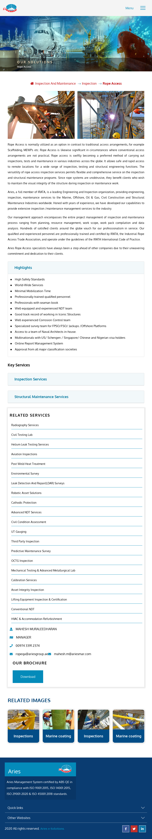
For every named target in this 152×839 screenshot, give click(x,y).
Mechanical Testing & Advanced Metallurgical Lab (43, 569)
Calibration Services (24, 579)
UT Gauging (18, 530)
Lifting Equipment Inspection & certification (39, 598)
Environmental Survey (25, 472)
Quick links (15, 807)
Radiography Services (25, 424)
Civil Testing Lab (21, 433)
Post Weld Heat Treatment (28, 462)
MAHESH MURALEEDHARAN (36, 628)
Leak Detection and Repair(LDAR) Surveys (38, 482)
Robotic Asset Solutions (26, 492)
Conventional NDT (22, 608)
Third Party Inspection (25, 540)
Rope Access (112, 83)
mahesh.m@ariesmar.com (72, 653)
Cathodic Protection (23, 501)
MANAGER (23, 636)
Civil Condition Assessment (28, 521)
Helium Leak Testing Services (30, 443)
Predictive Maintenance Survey (31, 550)
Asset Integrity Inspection (27, 588)
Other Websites (19, 817)
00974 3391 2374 (28, 645)
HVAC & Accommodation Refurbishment (36, 618)
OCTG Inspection (22, 559)
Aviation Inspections (24, 453)
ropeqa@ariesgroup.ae (32, 653)
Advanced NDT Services (26, 511)
